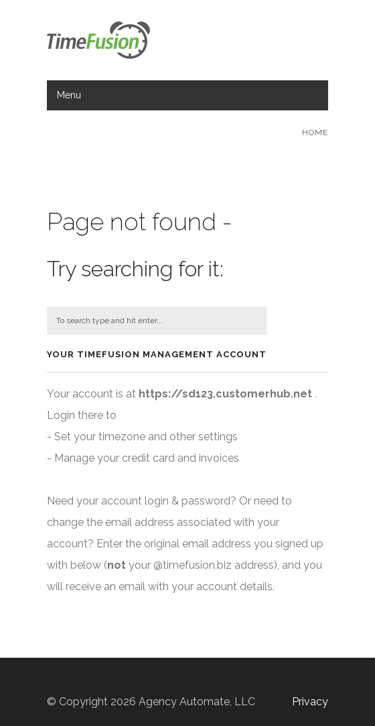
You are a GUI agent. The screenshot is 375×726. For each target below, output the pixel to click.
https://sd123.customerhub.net (225, 393)
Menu (69, 95)
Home (315, 132)
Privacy (310, 701)
